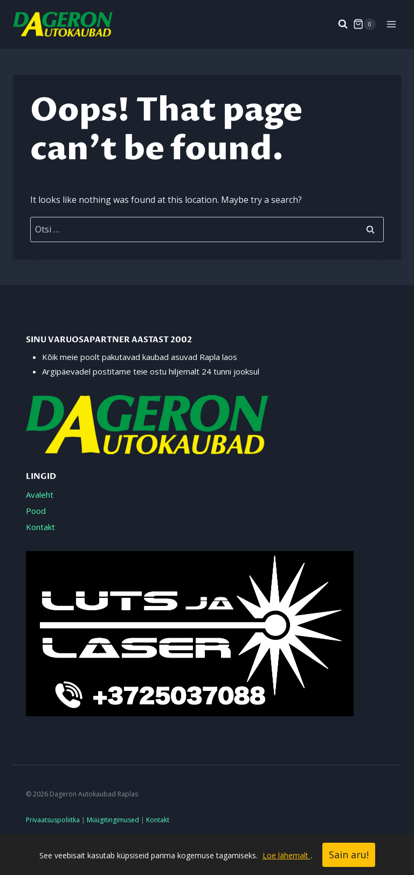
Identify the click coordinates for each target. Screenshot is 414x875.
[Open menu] (391, 24)
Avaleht (39, 494)
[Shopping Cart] (364, 24)
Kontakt (40, 526)
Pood (36, 510)
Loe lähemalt (286, 855)
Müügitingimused (113, 819)
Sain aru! (349, 854)
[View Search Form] (337, 24)
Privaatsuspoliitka (53, 819)
